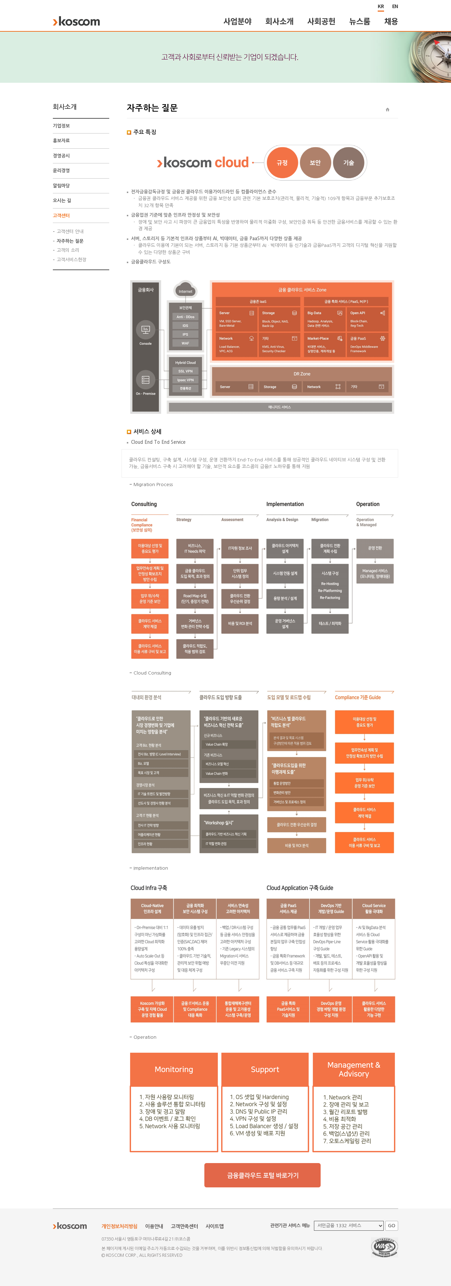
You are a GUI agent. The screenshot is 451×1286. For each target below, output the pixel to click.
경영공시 (61, 156)
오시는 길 (62, 200)
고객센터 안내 (70, 231)
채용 (391, 21)
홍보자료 (61, 140)
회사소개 (279, 21)
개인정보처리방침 (119, 1226)
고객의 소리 (68, 250)
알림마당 (61, 186)
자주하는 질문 (70, 241)
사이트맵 (215, 1226)
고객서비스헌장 (71, 259)
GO (391, 1225)
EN (395, 6)
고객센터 (61, 215)
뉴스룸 (359, 21)
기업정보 (61, 126)
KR (381, 6)
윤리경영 (61, 170)
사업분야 (237, 21)
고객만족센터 (184, 1226)
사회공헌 (321, 21)
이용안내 (154, 1226)
